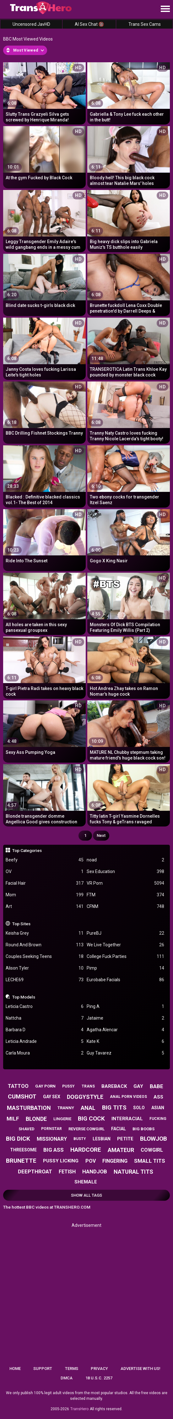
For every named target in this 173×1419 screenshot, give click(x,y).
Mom (45, 895)
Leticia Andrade (45, 1041)
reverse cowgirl (86, 1129)
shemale (85, 1182)
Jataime (126, 1018)
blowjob (153, 1138)
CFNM (126, 906)
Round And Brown (45, 945)
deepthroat (35, 1171)
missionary (52, 1139)
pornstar (51, 1129)
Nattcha (45, 1018)
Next (101, 835)
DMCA (67, 1378)
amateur (121, 1150)
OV (45, 871)
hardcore (85, 1149)
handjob (94, 1171)
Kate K (126, 1041)
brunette (21, 1160)
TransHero (79, 1409)
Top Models (23, 996)
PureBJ (126, 933)
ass (158, 1097)
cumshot (22, 1096)
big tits (114, 1107)
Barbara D (45, 1029)
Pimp (126, 968)
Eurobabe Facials (126, 979)
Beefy (45, 860)
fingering (114, 1161)
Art (45, 906)
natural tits (133, 1171)
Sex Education (126, 871)
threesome (23, 1149)
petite (125, 1139)
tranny (65, 1107)
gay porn (45, 1086)
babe (156, 1086)
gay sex (51, 1096)
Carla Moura (45, 1053)
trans (88, 1086)
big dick (18, 1138)
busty (79, 1139)
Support (42, 1368)
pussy (68, 1086)
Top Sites (21, 923)
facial (118, 1128)
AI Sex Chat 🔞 (89, 24)
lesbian (102, 1138)
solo (139, 1107)
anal (88, 1108)
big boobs (143, 1129)
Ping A (126, 1006)
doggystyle (85, 1096)
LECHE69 (45, 979)
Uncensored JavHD (31, 24)
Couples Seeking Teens (45, 956)
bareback (114, 1086)
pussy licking (60, 1161)
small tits (149, 1161)
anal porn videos (128, 1096)
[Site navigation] (165, 9)
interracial (127, 1118)
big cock (91, 1118)
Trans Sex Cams (144, 24)
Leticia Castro (45, 1006)
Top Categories (27, 850)
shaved (27, 1129)
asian (157, 1107)
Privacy (99, 1368)
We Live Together (126, 945)
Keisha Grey (45, 933)
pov (90, 1161)
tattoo (18, 1086)
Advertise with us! (140, 1368)
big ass (53, 1150)
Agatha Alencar (126, 1029)
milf (13, 1119)
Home (15, 1368)
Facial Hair (45, 883)
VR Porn (126, 883)
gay (138, 1086)
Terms (71, 1368)
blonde (36, 1119)
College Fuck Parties (126, 956)
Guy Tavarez (126, 1053)
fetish (67, 1172)
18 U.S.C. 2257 (98, 1378)
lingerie (62, 1118)
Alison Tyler (45, 968)
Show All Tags (86, 1195)
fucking (157, 1118)
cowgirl (152, 1150)
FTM (126, 895)
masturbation (29, 1108)
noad (126, 860)
